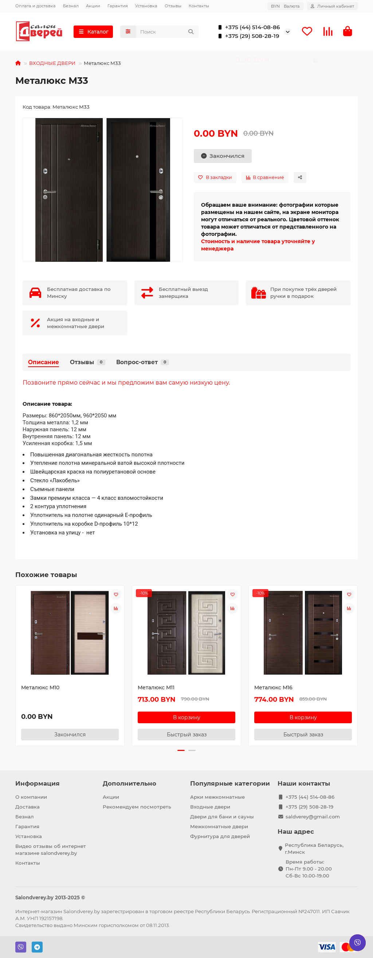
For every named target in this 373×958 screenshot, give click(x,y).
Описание (43, 363)
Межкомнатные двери (219, 826)
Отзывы (173, 5)
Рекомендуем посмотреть (137, 807)
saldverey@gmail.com (313, 816)
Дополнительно (129, 783)
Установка (146, 5)
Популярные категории (230, 783)
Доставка (27, 807)
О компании (31, 797)
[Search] (167, 32)
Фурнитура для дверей (220, 836)
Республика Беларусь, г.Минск (314, 848)
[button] (181, 751)
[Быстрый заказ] (186, 735)
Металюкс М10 (40, 688)
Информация (37, 783)
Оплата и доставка (35, 5)
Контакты (199, 5)
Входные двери (210, 807)
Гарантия (117, 5)
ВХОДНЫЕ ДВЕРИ (52, 64)
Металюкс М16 (273, 688)
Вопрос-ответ (142, 363)
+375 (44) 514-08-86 (247, 28)
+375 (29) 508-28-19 (247, 36)
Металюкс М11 (156, 688)
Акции (93, 5)
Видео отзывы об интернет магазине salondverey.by (50, 849)
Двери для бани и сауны (222, 816)
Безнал (71, 5)
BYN (285, 6)
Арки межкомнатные (217, 797)
